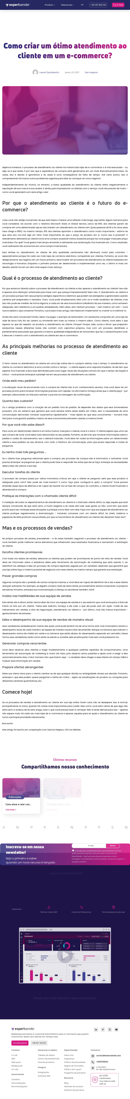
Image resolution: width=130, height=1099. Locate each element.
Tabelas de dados (46, 1055)
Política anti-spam (73, 1069)
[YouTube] (116, 1029)
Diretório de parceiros (74, 1090)
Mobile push (16, 1066)
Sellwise (76, 729)
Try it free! (118, 4)
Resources (66, 4)
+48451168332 (102, 1061)
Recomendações (19, 1086)
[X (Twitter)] (110, 1029)
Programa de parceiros (75, 1073)
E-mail (14, 1055)
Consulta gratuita (20, 1043)
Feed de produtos (46, 1062)
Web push (16, 1062)
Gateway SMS (44, 1076)
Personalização (18, 1083)
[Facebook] (103, 1029)
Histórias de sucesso (73, 1086)
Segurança (69, 1058)
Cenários (15, 1079)
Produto (49, 4)
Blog (66, 1083)
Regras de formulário (74, 1066)
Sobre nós (69, 1055)
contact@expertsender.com (108, 1055)
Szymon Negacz (55, 729)
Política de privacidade (74, 1062)
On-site (14, 1069)
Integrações (43, 1072)
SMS (13, 1058)
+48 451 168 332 (98, 4)
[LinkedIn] (96, 1029)
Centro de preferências (48, 1058)
